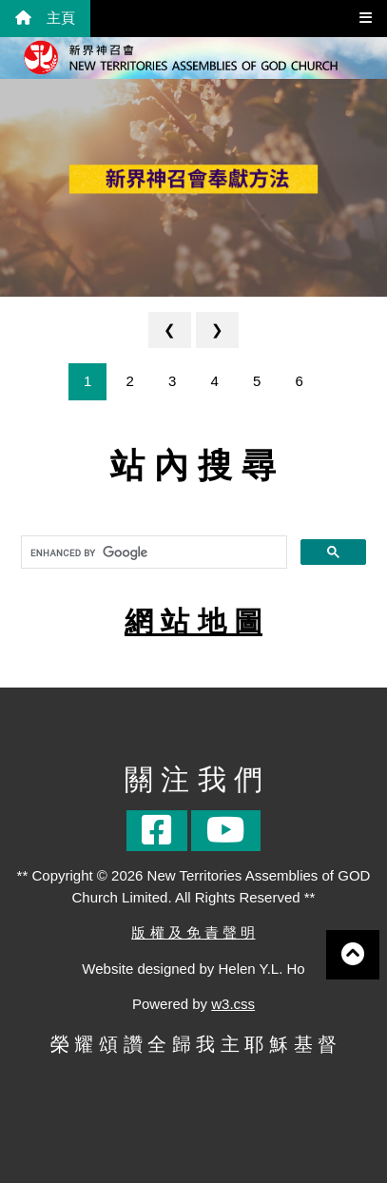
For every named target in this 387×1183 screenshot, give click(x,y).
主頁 (45, 18)
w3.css (233, 1004)
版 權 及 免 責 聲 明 (193, 932)
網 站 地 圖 (193, 621)
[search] (152, 552)
